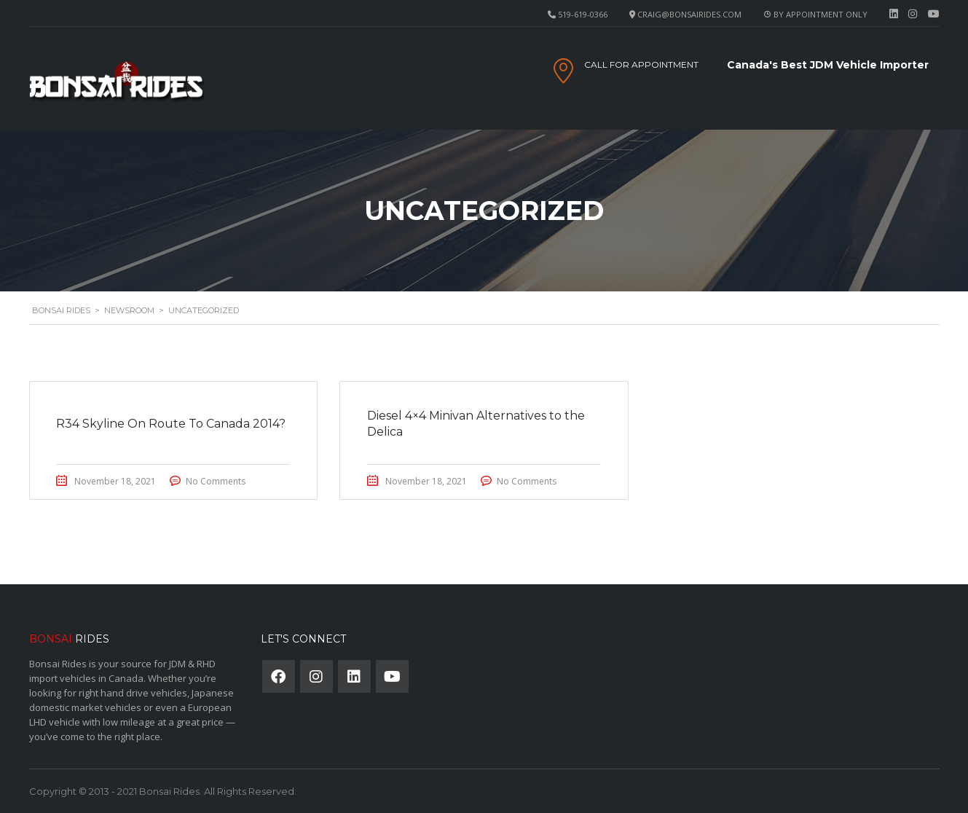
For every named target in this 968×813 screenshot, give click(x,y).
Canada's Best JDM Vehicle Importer (828, 64)
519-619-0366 (582, 14)
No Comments (218, 481)
